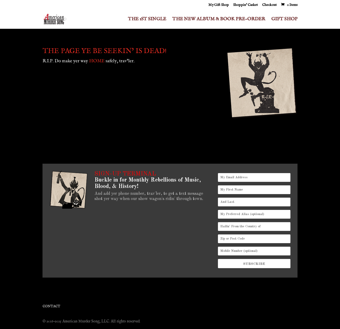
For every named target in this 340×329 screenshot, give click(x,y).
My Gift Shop (218, 5)
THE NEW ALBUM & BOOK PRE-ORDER (218, 19)
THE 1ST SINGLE (147, 19)
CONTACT (51, 306)
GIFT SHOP (284, 19)
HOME (97, 61)
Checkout (269, 5)
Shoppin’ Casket (245, 5)
